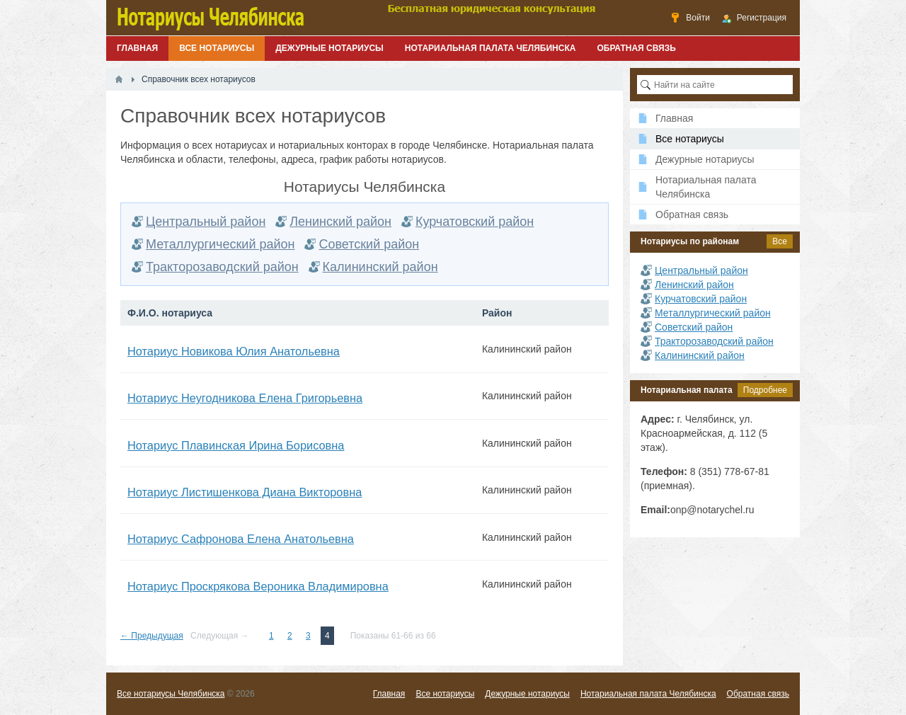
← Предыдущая (151, 636)
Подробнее (765, 390)
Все (779, 241)
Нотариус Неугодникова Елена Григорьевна (244, 397)
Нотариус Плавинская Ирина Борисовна (235, 445)
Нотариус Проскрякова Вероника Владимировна (258, 586)
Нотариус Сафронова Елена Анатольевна (240, 538)
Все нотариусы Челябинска (170, 694)
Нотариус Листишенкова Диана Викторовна (244, 492)
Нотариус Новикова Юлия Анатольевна (233, 351)
